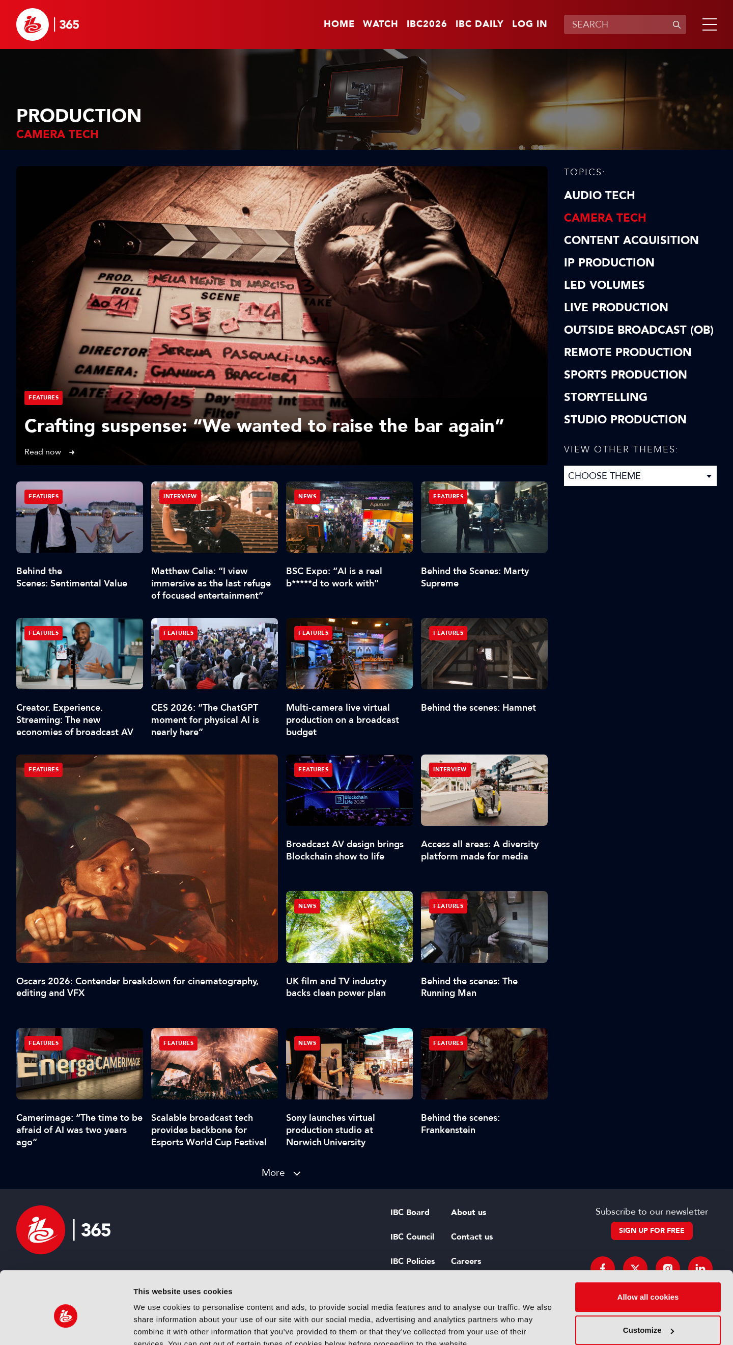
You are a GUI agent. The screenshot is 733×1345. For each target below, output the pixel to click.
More (273, 1172)
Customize (648, 1283)
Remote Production (628, 352)
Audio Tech (599, 195)
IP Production (609, 263)
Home (339, 24)
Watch (381, 24)
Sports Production (625, 375)
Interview (180, 496)
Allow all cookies (648, 1250)
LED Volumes (604, 285)
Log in (530, 24)
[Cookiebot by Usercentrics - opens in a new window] (65, 1325)
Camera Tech (605, 218)
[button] (707, 24)
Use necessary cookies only (648, 1316)
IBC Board (410, 1212)
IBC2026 (427, 24)
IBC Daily (480, 24)
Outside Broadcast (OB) (639, 330)
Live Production (616, 307)
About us (468, 1212)
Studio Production (625, 419)
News (307, 496)
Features (44, 397)
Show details (157, 1325)
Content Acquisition (631, 240)
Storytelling (605, 397)
